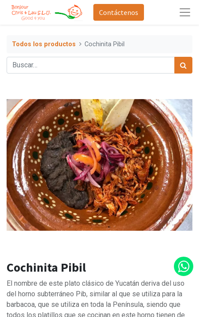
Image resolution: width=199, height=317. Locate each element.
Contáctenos (118, 12)
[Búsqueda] (183, 65)
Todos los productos (44, 44)
